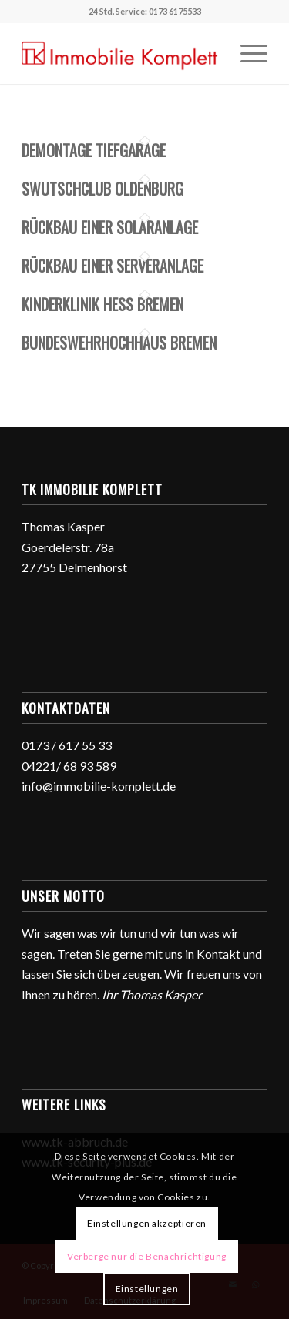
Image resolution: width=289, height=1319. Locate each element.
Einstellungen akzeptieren (147, 1223)
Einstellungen (147, 1288)
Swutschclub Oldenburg (102, 188)
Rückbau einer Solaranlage (110, 227)
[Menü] (246, 53)
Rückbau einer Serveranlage (112, 265)
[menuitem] (246, 53)
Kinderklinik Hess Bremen (102, 304)
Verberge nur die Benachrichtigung (147, 1256)
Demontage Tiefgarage (94, 150)
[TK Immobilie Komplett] (120, 53)
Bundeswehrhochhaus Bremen (119, 342)
